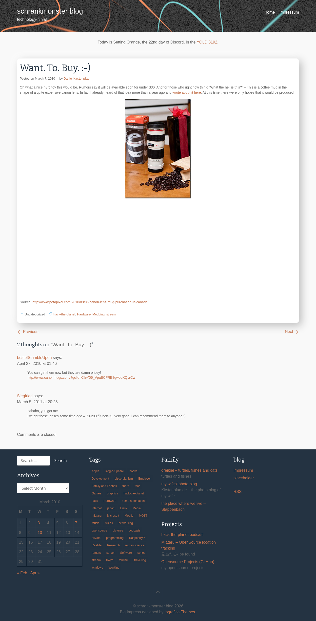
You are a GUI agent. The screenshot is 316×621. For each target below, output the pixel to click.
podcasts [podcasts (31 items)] (134, 530)
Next (289, 332)
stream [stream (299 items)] (96, 560)
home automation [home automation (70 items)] (133, 501)
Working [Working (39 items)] (114, 567)
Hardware (84, 314)
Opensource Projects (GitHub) (187, 562)
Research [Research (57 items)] (113, 545)
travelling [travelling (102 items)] (140, 560)
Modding (98, 314)
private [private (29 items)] (96, 538)
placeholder (244, 478)
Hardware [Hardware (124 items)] (109, 501)
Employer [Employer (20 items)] (144, 478)
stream (111, 314)
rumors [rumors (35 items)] (96, 552)
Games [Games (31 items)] (96, 493)
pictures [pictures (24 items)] (118, 530)
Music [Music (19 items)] (95, 523)
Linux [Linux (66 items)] (123, 508)
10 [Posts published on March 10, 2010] (40, 533)
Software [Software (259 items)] (126, 552)
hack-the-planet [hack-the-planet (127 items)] (133, 493)
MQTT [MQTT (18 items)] (143, 515)
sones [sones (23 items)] (141, 552)
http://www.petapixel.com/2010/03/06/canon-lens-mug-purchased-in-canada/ (91, 302)
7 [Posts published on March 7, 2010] (76, 523)
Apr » (35, 573)
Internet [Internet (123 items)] (97, 508)
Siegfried (25, 396)
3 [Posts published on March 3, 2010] (39, 523)
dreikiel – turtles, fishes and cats (189, 470)
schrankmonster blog (50, 11)
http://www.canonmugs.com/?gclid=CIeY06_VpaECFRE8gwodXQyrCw (81, 377)
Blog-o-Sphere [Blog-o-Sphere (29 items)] (114, 471)
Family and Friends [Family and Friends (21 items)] (104, 486)
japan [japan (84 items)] (110, 508)
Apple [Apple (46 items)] (95, 471)
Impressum (289, 12)
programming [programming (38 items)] (115, 538)
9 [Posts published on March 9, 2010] (29, 533)
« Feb (22, 573)
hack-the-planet (64, 314)
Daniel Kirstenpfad (77, 78)
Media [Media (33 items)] (137, 508)
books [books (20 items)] (133, 471)
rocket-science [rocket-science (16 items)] (134, 545)
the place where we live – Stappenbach (183, 506)
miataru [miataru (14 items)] (96, 515)
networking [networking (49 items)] (125, 523)
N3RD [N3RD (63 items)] (109, 523)
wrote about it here (186, 92)
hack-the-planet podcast (182, 534)
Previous (30, 332)
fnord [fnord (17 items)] (125, 486)
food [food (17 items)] (137, 486)
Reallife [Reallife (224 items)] (96, 545)
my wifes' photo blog (179, 484)
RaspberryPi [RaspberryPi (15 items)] (137, 538)
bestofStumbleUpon (34, 357)
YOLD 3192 (207, 42)
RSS (238, 491)
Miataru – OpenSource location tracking (188, 545)
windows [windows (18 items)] (97, 567)
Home (269, 12)
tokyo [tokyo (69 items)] (109, 560)
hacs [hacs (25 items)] (95, 501)
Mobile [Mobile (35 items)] (129, 515)
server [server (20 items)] (110, 552)
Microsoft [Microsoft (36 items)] (113, 515)
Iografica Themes (179, 612)
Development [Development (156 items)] (100, 478)
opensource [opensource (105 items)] (99, 530)
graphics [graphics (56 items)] (112, 493)
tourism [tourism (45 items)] (124, 560)
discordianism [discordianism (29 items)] (124, 478)
